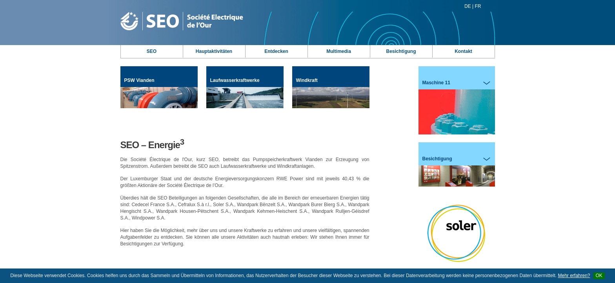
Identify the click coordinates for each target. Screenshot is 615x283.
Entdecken (276, 51)
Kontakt (463, 51)
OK (599, 275)
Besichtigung (401, 51)
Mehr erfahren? (574, 275)
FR (478, 6)
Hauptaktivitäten (214, 51)
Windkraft (330, 93)
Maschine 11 (456, 107)
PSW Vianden (159, 93)
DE (467, 6)
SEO (151, 51)
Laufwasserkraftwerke (245, 93)
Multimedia (338, 51)
